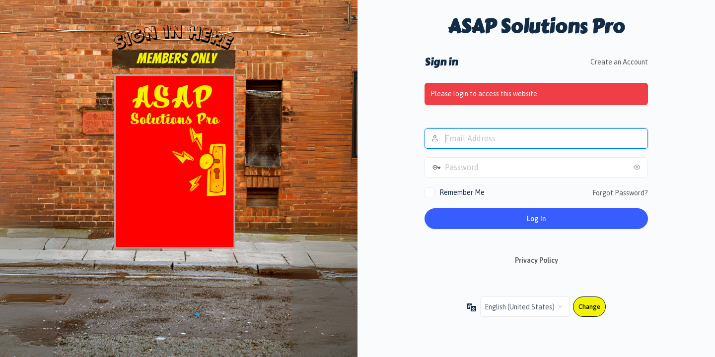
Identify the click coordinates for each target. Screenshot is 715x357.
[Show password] (638, 167)
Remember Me (462, 192)
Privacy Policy (536, 260)
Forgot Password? (620, 193)
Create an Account (619, 62)
